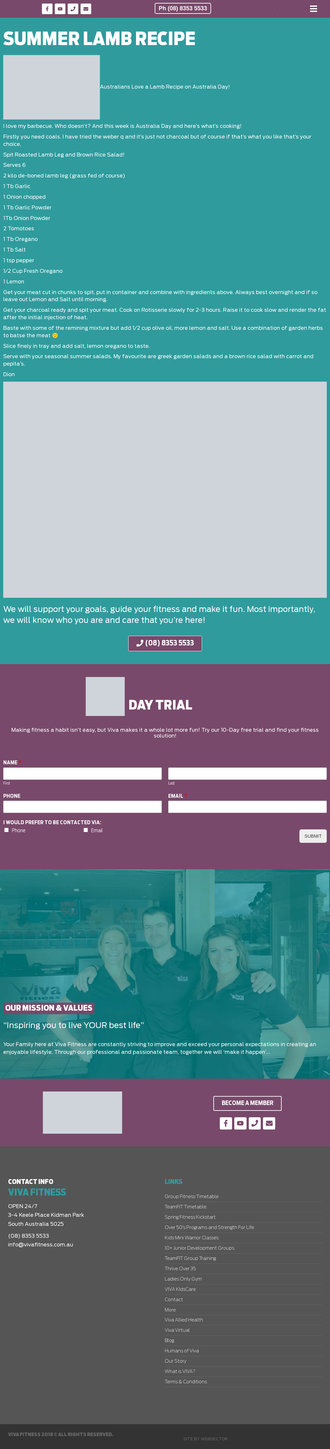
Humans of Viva (182, 1351)
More (170, 1310)
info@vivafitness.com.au (40, 1244)
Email (177, 796)
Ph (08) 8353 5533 (183, 8)
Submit (313, 836)
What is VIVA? (180, 1371)
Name (12, 762)
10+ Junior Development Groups (199, 1248)
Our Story (175, 1361)
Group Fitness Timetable (191, 1197)
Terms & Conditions (186, 1382)
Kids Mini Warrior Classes (191, 1238)
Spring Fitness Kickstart (190, 1217)
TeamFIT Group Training (190, 1258)
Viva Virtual (177, 1330)
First (6, 783)
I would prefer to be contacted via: (52, 822)
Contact (174, 1300)
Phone (11, 796)
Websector (214, 1439)
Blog (169, 1341)
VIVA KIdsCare (180, 1289)
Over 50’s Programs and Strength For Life (209, 1227)
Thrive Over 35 (180, 1269)
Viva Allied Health (184, 1320)
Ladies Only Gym (183, 1279)
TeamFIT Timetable (185, 1207)
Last (171, 783)
